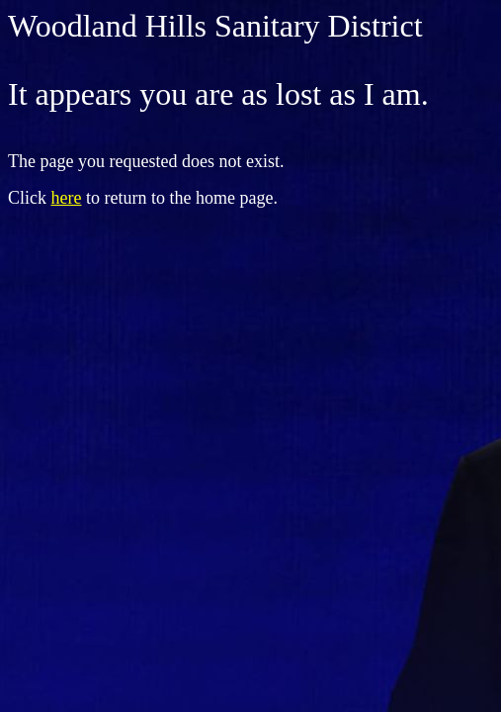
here (66, 198)
